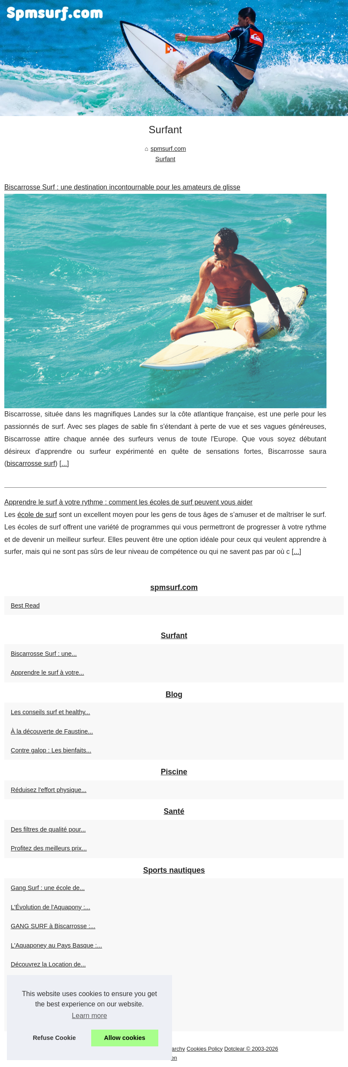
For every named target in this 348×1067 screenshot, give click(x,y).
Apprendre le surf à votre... (47, 672)
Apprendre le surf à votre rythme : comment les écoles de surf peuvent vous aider (128, 502)
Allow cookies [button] (124, 1037)
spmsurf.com (168, 148)
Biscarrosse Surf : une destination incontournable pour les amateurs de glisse (122, 187)
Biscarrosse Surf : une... (44, 653)
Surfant (165, 159)
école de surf (37, 514)
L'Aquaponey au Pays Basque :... (56, 945)
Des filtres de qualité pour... (48, 829)
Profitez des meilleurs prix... (49, 848)
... (64, 463)
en (174, 1058)
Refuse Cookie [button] (54, 1037)
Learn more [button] (89, 1015)
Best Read (25, 605)
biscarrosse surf (30, 463)
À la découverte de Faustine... (52, 731)
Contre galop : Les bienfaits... (51, 750)
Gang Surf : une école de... (48, 887)
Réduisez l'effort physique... (48, 789)
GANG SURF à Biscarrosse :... (53, 926)
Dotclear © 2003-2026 (251, 1049)
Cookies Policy (205, 1049)
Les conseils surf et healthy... (50, 712)
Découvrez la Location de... (48, 964)
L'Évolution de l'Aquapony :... (50, 907)
